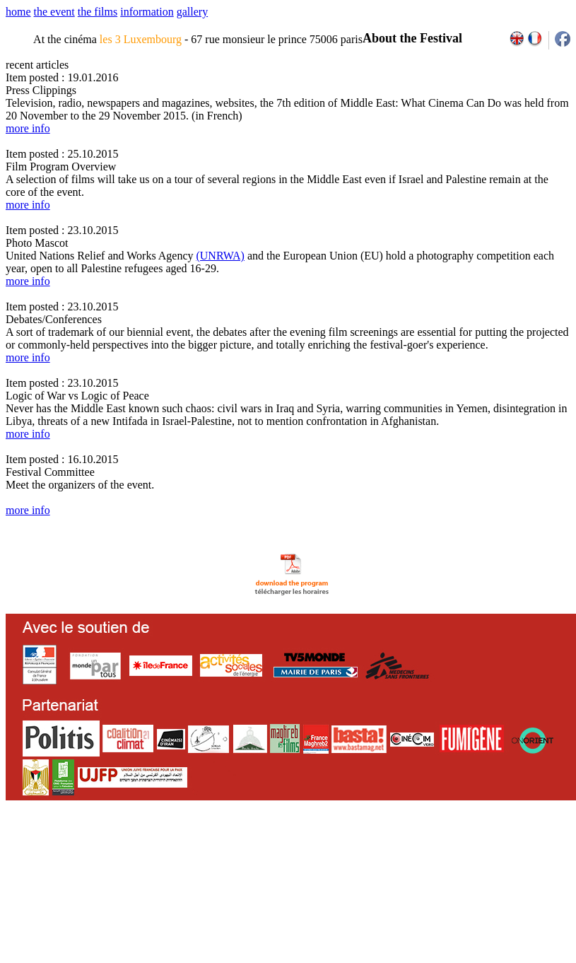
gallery (192, 12)
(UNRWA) (220, 256)
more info (28, 128)
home (18, 12)
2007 (374, 848)
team (255, 848)
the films (97, 12)
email (115, 848)
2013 (465, 848)
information (147, 12)
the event (54, 12)
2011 (436, 848)
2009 (406, 848)
